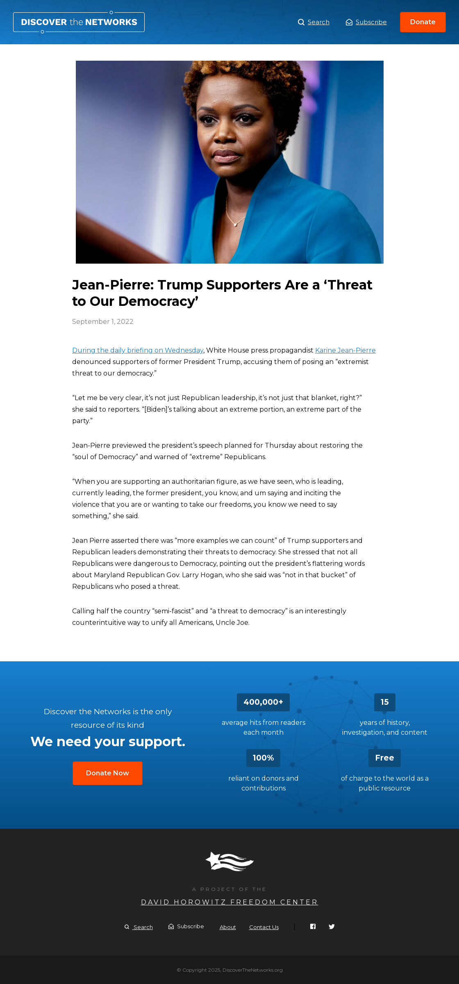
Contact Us (264, 927)
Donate (423, 22)
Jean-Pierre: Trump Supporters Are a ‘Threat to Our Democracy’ (79, 22)
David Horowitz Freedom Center (229, 902)
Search (313, 22)
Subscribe (366, 22)
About (228, 927)
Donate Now (107, 773)
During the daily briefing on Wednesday (137, 350)
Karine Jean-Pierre (345, 350)
